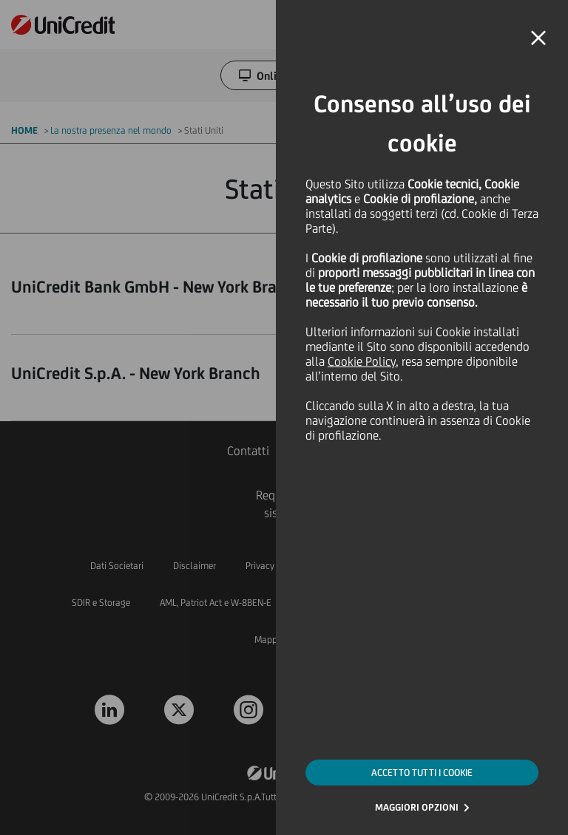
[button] (538, 38)
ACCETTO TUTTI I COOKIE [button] (422, 772)
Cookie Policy (362, 361)
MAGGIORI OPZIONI (417, 807)
